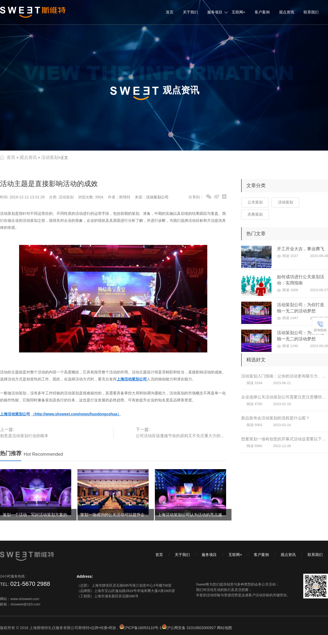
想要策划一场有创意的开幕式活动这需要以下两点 (284, 439)
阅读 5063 (254, 425)
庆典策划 (255, 214)
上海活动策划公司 (15, 414)
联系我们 (311, 12)
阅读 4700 (254, 404)
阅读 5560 (254, 446)
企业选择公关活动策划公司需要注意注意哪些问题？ (284, 397)
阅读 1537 (290, 256)
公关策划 (255, 202)
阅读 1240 (290, 346)
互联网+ (238, 12)
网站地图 (224, 628)
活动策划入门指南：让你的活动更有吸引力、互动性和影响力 (284, 376)
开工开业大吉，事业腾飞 (300, 249)
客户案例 (262, 12)
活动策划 (49, 157)
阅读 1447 (290, 318)
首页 (169, 12)
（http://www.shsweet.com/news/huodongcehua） (76, 414)
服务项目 (214, 12)
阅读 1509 (290, 290)
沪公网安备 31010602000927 (191, 628)
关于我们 (190, 12)
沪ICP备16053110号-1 (143, 628)
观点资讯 (286, 12)
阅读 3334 (254, 383)
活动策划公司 (157, 197)
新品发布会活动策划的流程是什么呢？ (275, 418)
